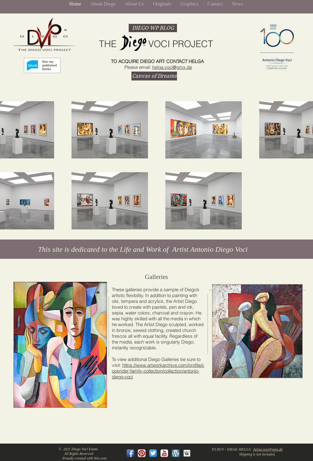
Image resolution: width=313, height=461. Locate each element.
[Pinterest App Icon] (141, 453)
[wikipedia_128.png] (187, 453)
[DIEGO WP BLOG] (153, 28)
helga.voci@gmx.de (172, 67)
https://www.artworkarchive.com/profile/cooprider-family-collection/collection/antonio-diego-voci (158, 371)
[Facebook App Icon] (130, 453)
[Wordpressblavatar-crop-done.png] (175, 453)
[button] (60, 345)
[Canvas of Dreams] (154, 76)
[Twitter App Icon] (153, 453)
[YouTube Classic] (164, 453)
